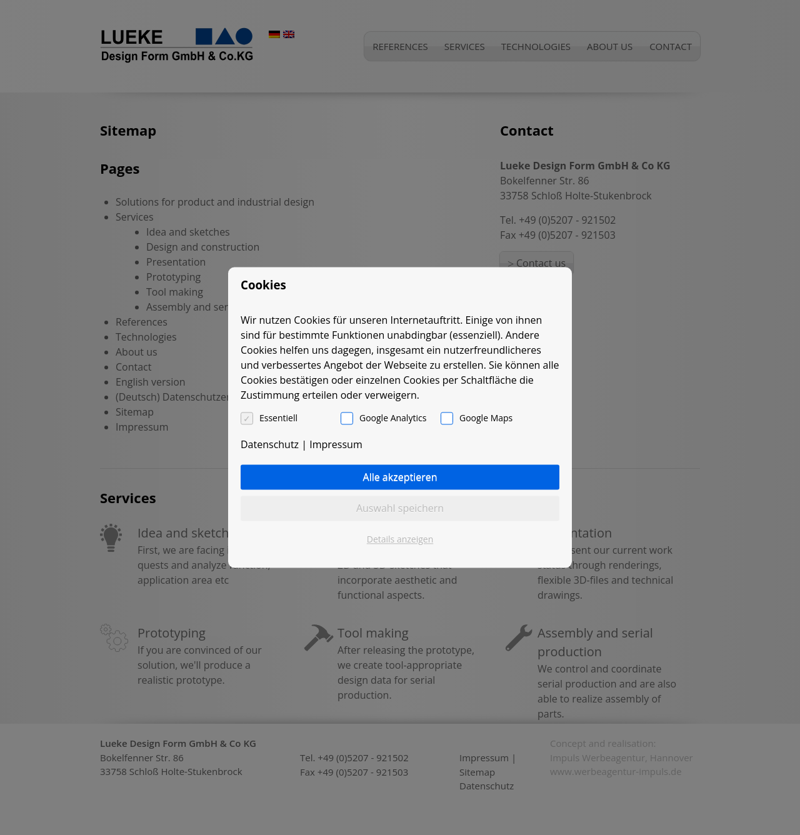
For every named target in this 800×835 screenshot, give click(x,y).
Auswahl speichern (400, 509)
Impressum (335, 445)
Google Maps (485, 418)
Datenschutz (270, 445)
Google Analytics (392, 418)
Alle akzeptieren (400, 477)
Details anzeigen (400, 540)
